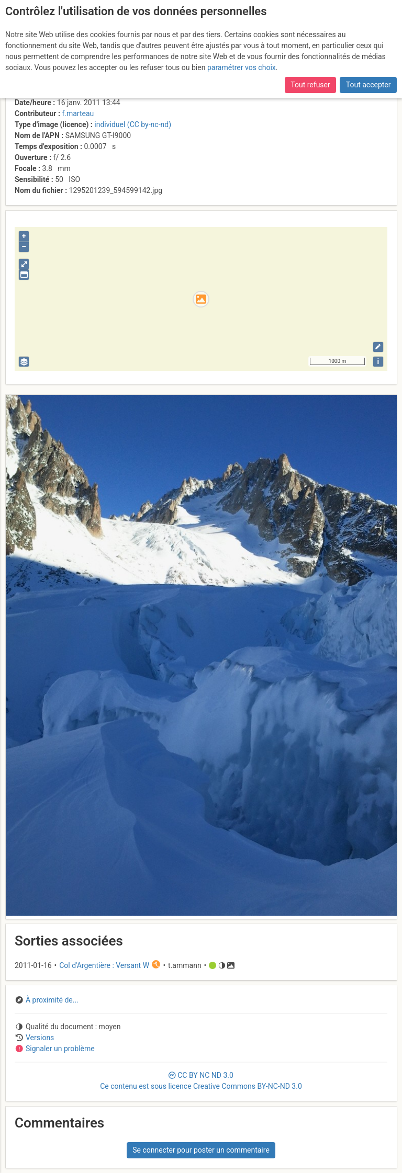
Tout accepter (368, 85)
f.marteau (78, 113)
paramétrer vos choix (241, 67)
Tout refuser (310, 85)
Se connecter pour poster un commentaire (201, 1150)
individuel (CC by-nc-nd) (132, 124)
